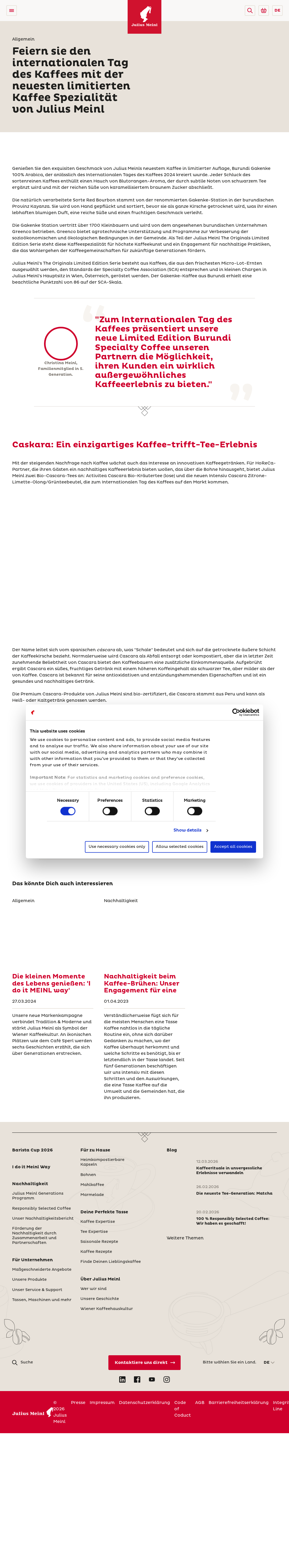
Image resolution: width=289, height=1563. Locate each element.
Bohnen (88, 1175)
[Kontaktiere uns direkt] (144, 1362)
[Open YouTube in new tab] (152, 1379)
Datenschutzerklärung (144, 1402)
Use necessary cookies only (117, 846)
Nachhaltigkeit (30, 1183)
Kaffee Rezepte (96, 1251)
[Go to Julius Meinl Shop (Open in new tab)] (263, 10)
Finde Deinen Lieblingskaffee (110, 1261)
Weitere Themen (185, 1238)
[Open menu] (11, 10)
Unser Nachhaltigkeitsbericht (43, 1218)
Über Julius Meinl (100, 1279)
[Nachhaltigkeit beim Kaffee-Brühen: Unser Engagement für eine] (144, 936)
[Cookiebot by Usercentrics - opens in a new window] (236, 712)
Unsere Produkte (29, 1279)
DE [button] (277, 10)
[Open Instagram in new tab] (166, 1379)
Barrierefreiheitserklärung (239, 1402)
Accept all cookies (233, 846)
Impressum (102, 1402)
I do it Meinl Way (31, 1167)
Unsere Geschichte (99, 1299)
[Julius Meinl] (144, 17)
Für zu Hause (95, 1150)
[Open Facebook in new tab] (137, 1379)
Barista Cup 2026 (32, 1150)
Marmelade (92, 1195)
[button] (250, 10)
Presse (78, 1402)
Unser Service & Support (37, 1290)
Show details (187, 830)
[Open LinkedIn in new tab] (122, 1379)
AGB (199, 1402)
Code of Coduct (182, 1409)
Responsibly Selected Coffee (41, 1208)
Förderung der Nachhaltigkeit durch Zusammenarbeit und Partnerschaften (34, 1235)
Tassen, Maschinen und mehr (41, 1300)
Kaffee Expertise (97, 1221)
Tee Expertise (94, 1231)
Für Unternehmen (32, 1260)
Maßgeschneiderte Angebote (41, 1269)
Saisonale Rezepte (99, 1241)
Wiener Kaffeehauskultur (106, 1309)
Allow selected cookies (180, 846)
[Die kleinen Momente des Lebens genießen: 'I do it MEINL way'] (52, 936)
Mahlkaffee (92, 1185)
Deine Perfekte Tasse (104, 1212)
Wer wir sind (93, 1289)
